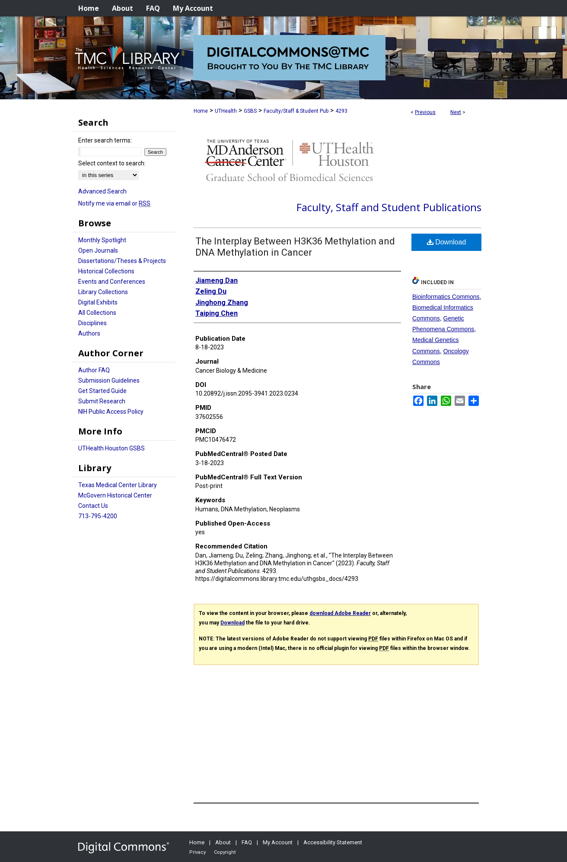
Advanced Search (102, 191)
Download (446, 242)
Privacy (197, 852)
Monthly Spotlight (102, 240)
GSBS (250, 111)
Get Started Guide (102, 390)
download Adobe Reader (340, 613)
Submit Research (101, 401)
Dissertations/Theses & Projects (122, 260)
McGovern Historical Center (115, 495)
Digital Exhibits (98, 302)
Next (455, 112)
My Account (278, 842)
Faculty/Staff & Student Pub (296, 111)
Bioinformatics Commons (446, 296)
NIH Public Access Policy (110, 411)
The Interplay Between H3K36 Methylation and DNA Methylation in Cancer (295, 247)
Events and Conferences (111, 281)
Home (201, 111)
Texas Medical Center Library (117, 485)
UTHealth (226, 111)
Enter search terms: (105, 140)
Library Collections (103, 291)
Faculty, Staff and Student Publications (388, 207)
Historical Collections (106, 271)
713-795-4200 (97, 516)
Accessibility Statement (332, 842)
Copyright (225, 852)
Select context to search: (112, 163)
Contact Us (93, 505)
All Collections (97, 312)
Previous (425, 112)
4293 (341, 111)
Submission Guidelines (109, 380)
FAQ (247, 842)
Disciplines (92, 323)
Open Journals (98, 250)
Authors (89, 333)
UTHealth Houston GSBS (111, 448)
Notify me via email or (114, 203)
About (223, 842)
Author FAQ (94, 370)
